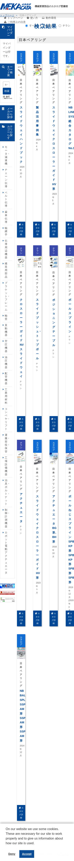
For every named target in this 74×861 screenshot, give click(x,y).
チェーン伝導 (6, 178)
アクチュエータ (21, 508)
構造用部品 (6, 270)
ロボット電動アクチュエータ (6, 552)
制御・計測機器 (7, 518)
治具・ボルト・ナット (7, 492)
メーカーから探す (10, 113)
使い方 (34, 17)
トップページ (15, 17)
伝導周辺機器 (6, 249)
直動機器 (6, 330)
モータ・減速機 (7, 155)
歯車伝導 (6, 216)
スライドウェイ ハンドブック (21, 134)
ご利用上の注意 (17, 22)
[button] (6, 846)
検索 (6, 91)
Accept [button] (27, 853)
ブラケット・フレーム (7, 296)
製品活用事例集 (37, 121)
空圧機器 (6, 346)
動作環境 (51, 17)
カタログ (48, 25)
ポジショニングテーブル (53, 322)
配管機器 (6, 378)
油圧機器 (6, 362)
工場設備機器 (6, 466)
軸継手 (6, 231)
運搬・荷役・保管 (7, 443)
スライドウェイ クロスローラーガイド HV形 (54, 148)
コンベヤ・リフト (7, 418)
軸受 (6, 317)
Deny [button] (11, 853)
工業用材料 (6, 396)
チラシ (64, 25)
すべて (31, 25)
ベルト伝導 (6, 199)
